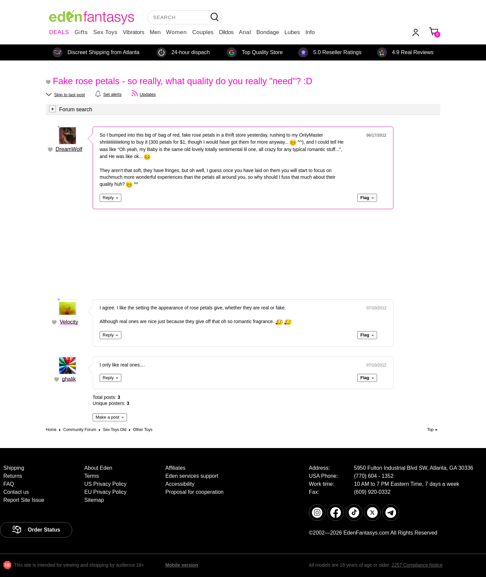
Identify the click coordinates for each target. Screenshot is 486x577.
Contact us (16, 492)
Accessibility (180, 484)
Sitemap (94, 500)
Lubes (292, 32)
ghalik (69, 379)
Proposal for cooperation (194, 492)
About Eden (98, 468)
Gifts (81, 32)
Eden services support (191, 476)
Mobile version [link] (181, 565)
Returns (12, 476)
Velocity (69, 322)
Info (310, 32)
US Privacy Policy (105, 484)
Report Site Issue (23, 500)
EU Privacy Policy (105, 492)
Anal (245, 32)
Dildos (226, 32)
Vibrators (133, 32)
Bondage (267, 32)
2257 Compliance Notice (417, 565)
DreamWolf (68, 149)
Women (176, 32)
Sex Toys (105, 32)
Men (155, 32)
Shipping (13, 468)
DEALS (59, 32)
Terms (91, 476)
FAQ (8, 484)
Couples (203, 32)
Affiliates (175, 468)
